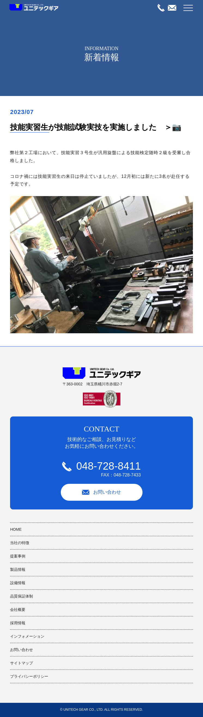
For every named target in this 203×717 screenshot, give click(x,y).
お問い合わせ (101, 492)
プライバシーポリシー (29, 676)
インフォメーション (27, 636)
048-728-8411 (101, 469)
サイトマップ (21, 663)
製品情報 (17, 569)
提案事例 (17, 556)
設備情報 (17, 583)
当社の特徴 (19, 543)
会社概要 (17, 609)
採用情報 (17, 623)
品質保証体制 (21, 596)
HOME (16, 529)
